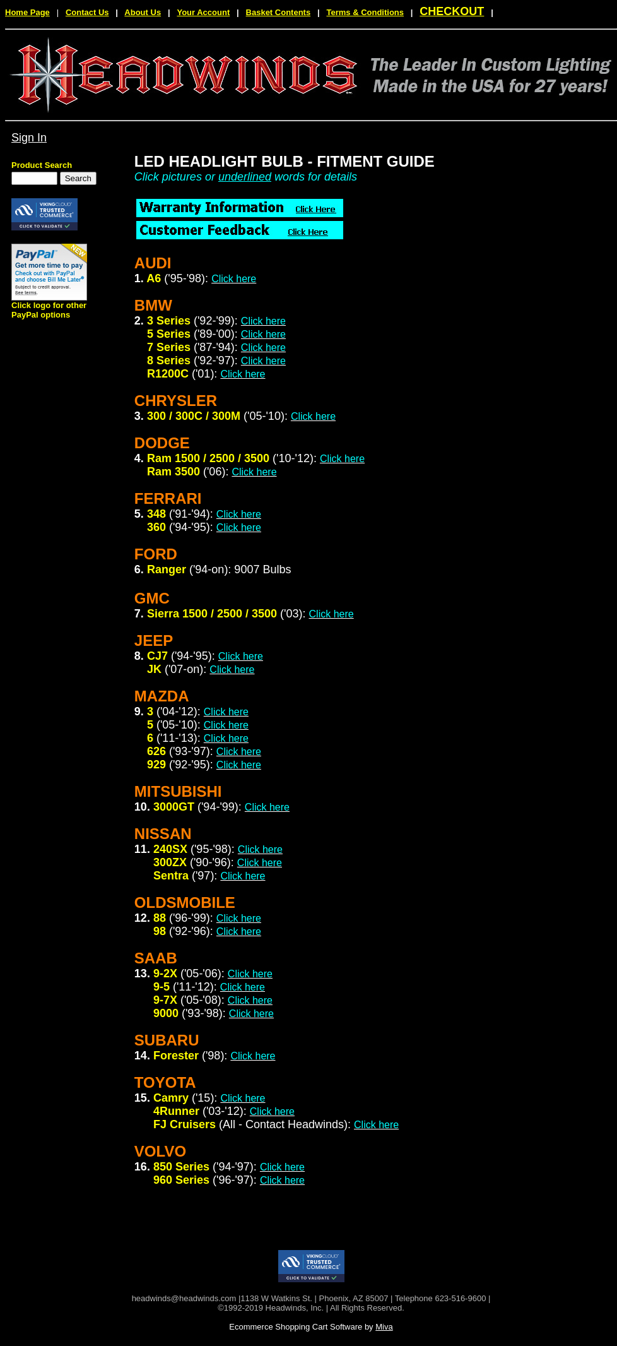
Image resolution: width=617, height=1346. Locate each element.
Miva (383, 1326)
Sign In (29, 137)
